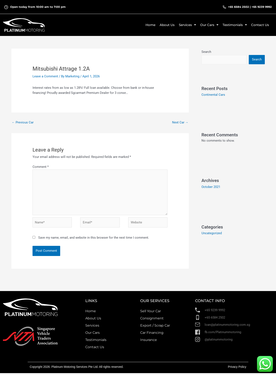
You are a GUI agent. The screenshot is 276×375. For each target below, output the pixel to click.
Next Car (180, 122)
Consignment (152, 320)
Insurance (148, 342)
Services (92, 327)
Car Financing (151, 335)
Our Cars (92, 335)
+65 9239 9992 (262, 6)
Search (206, 52)
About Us (167, 25)
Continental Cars (213, 95)
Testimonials (95, 342)
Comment (41, 167)
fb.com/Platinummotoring (223, 334)
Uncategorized (211, 233)
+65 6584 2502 (238, 6)
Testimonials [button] (235, 25)
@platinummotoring (218, 341)
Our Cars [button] (209, 25)
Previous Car (23, 122)
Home (150, 25)
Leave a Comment (45, 76)
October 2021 (210, 187)
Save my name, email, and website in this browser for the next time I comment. (93, 239)
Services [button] (187, 25)
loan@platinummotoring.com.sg (227, 326)
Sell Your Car (150, 313)
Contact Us (260, 25)
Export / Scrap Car (155, 327)
